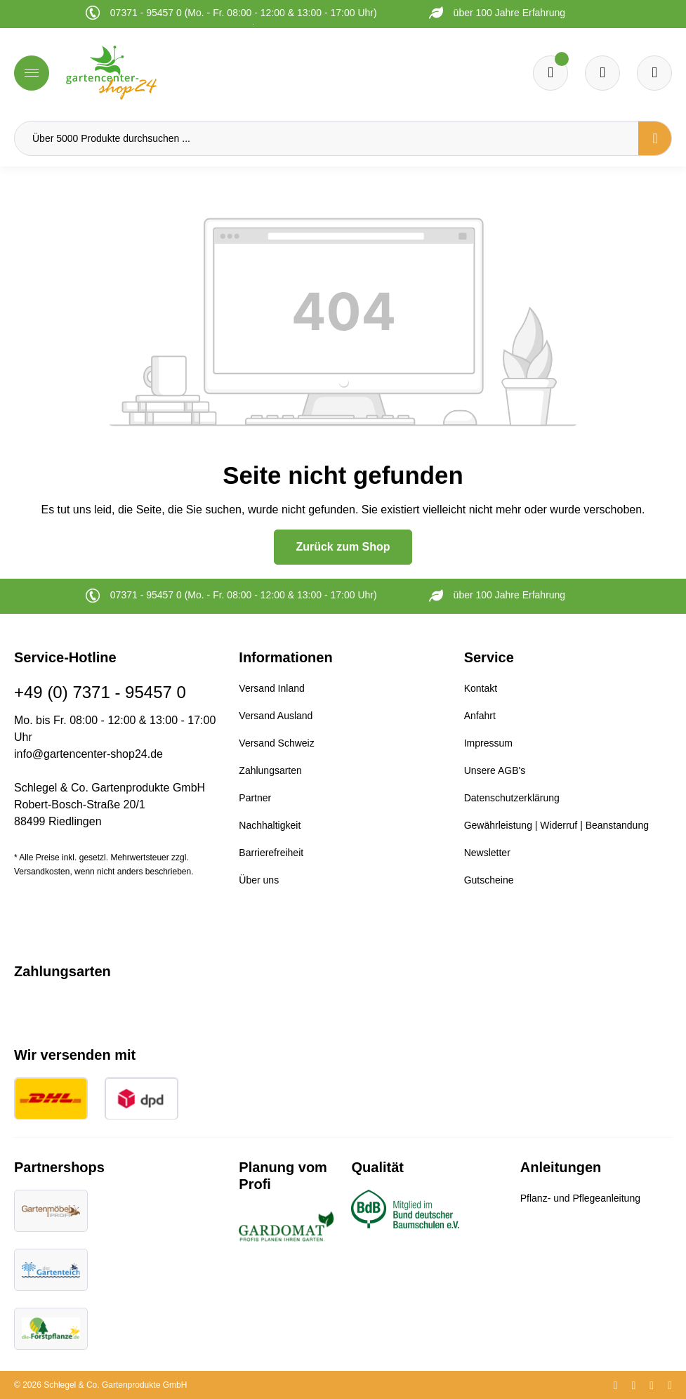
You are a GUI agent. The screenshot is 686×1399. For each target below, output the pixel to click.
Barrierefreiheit (271, 852)
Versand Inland (271, 688)
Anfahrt (480, 715)
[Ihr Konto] (654, 73)
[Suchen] (655, 138)
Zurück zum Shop (343, 547)
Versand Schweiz (276, 743)
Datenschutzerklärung (512, 797)
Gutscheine (489, 880)
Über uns (259, 880)
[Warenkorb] (602, 73)
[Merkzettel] (550, 73)
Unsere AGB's (495, 770)
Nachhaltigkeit (270, 825)
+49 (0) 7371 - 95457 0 (100, 692)
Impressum (488, 743)
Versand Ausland (275, 715)
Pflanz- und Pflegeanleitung (580, 1198)
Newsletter (487, 852)
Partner (255, 797)
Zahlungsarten (270, 770)
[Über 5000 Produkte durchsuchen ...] (326, 138)
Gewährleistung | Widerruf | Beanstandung (556, 825)
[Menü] (31, 73)
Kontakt (480, 688)
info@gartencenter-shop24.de (88, 754)
